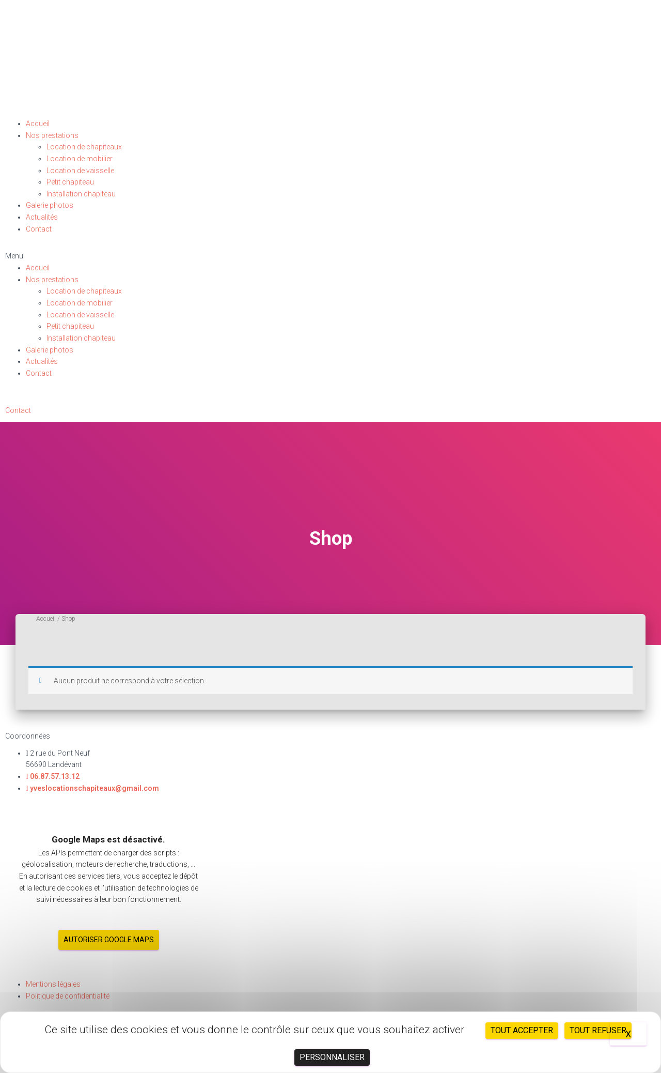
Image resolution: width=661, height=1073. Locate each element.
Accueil (38, 123)
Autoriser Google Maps (109, 940)
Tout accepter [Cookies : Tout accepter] (522, 1030)
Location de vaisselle (80, 170)
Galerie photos (49, 205)
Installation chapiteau (81, 194)
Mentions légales (53, 984)
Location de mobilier (79, 159)
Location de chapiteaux (84, 147)
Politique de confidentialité (67, 996)
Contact (39, 229)
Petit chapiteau (70, 182)
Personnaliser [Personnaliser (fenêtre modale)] (332, 1057)
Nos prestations (52, 135)
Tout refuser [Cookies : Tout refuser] (598, 1030)
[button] (330, 256)
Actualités (42, 217)
